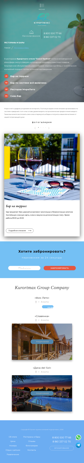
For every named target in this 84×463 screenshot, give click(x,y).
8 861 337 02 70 (52, 37)
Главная (7, 48)
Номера (13, 446)
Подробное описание (17, 231)
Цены (12, 441)
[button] (38, 127)
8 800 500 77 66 (53, 33)
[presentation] (35, 128)
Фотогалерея (32, 446)
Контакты (31, 450)
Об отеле (13, 437)
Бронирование (31, 36)
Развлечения (13, 455)
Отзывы (31, 441)
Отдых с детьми (13, 450)
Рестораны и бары (21, 48)
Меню (42, 9)
